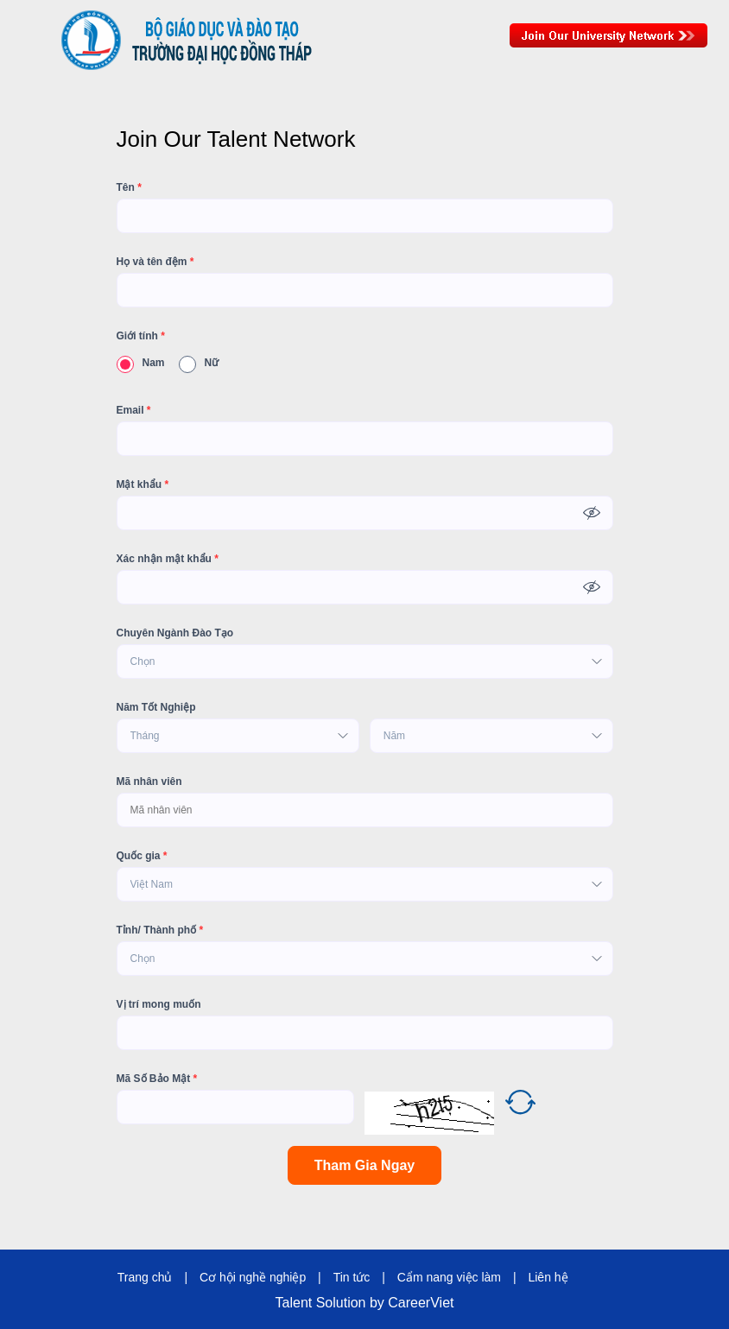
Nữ (199, 363)
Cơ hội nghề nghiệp (253, 1277)
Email (134, 410)
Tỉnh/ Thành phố (160, 930)
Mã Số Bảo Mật (157, 1078)
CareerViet (420, 1303)
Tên (129, 187)
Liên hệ (547, 1277)
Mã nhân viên (149, 781)
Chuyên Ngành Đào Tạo (175, 633)
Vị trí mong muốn (159, 1004)
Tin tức (352, 1277)
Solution (343, 1303)
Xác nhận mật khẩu (168, 559)
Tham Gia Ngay (364, 1165)
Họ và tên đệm (155, 262)
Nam (141, 363)
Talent (296, 1303)
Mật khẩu (143, 484)
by (379, 1303)
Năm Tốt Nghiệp (156, 707)
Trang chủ (145, 1277)
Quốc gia (142, 856)
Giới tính (141, 336)
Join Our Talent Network (608, 35)
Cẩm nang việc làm (449, 1277)
